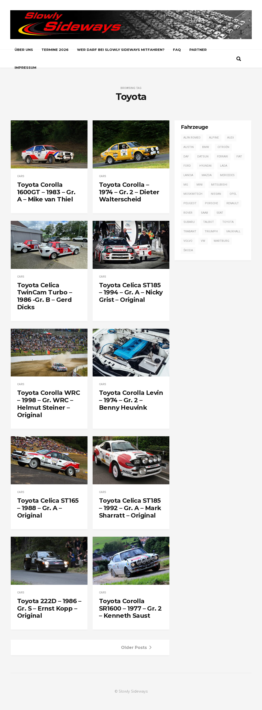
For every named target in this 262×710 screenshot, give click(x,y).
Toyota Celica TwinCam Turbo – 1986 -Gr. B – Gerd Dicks (44, 296)
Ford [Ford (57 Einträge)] (187, 165)
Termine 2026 (55, 50)
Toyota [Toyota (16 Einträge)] (228, 222)
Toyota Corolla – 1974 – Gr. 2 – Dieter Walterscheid (129, 192)
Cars (20, 176)
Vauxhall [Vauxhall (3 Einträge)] (233, 231)
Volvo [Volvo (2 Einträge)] (187, 241)
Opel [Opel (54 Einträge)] (233, 194)
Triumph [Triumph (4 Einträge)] (211, 231)
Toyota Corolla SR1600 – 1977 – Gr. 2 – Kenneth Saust (130, 608)
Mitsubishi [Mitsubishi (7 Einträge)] (219, 184)
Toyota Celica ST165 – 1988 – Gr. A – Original (48, 508)
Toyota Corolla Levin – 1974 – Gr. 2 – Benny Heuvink (131, 400)
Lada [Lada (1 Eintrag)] (223, 165)
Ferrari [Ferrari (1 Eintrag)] (222, 156)
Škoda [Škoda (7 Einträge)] (188, 250)
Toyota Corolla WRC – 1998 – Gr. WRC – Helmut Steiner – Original (48, 403)
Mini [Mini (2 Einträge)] (199, 184)
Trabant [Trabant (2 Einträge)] (189, 231)
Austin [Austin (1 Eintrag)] (188, 147)
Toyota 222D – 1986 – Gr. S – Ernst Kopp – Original (49, 608)
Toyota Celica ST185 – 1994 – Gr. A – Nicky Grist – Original (131, 292)
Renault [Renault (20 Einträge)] (232, 203)
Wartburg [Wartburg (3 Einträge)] (221, 241)
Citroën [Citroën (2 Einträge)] (223, 147)
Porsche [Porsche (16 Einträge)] (211, 203)
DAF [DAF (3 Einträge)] (186, 156)
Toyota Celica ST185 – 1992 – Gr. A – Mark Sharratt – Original (130, 508)
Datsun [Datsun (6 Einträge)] (203, 156)
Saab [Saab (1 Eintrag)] (204, 212)
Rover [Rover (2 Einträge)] (187, 212)
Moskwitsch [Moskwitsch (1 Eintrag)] (192, 194)
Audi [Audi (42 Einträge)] (230, 137)
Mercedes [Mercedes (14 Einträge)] (227, 175)
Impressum (25, 67)
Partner (198, 50)
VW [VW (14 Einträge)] (203, 241)
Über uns (24, 50)
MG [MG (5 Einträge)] (185, 184)
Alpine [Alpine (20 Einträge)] (214, 137)
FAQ (177, 50)
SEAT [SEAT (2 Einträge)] (219, 212)
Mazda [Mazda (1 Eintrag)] (207, 175)
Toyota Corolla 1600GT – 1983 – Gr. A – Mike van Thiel (46, 192)
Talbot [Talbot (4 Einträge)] (208, 222)
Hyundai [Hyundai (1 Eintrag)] (205, 165)
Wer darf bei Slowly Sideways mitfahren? (121, 50)
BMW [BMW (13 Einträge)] (205, 147)
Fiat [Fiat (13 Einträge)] (239, 156)
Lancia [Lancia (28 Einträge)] (188, 175)
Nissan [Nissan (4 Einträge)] (216, 194)
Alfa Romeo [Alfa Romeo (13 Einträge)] (192, 137)
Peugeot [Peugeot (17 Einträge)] (189, 203)
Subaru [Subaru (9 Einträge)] (189, 222)
